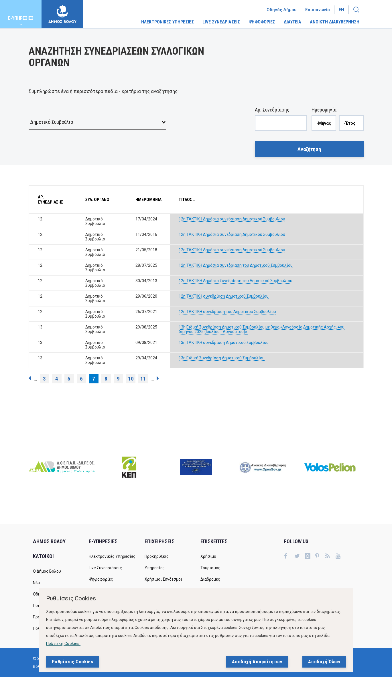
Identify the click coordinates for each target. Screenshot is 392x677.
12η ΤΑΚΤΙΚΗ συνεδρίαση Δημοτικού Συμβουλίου (224, 296)
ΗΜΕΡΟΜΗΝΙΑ (148, 199)
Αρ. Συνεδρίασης (272, 110)
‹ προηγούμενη (30, 378)
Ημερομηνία (324, 110)
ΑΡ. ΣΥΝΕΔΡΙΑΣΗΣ (50, 199)
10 (131, 378)
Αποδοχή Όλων (324, 661)
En (341, 9)
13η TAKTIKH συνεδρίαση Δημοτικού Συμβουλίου (224, 342)
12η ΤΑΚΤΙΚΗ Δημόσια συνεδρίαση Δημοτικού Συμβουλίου (232, 219)
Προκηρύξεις (157, 556)
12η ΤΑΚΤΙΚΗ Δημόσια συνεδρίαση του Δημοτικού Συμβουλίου (236, 265)
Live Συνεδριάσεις (105, 568)
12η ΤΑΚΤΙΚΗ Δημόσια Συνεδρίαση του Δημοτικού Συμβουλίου (235, 280)
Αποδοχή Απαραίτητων (257, 661)
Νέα (36, 582)
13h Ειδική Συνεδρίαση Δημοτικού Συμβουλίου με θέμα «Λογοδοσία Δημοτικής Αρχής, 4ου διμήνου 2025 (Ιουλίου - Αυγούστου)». (261, 329)
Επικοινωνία (317, 9)
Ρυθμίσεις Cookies (72, 661)
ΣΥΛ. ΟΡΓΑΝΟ (97, 199)
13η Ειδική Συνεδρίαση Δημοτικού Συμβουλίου (222, 358)
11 (143, 378)
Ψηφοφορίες (101, 579)
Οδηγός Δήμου (281, 9)
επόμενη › (158, 378)
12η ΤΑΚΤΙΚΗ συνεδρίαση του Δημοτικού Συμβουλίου (227, 311)
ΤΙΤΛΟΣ (187, 199)
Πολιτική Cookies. (63, 643)
